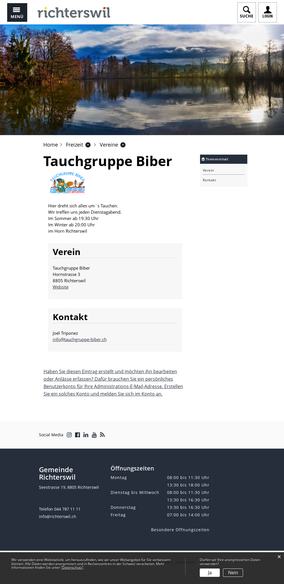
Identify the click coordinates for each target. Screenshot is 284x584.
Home (50, 144)
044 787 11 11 (67, 509)
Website (63, 287)
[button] (74, 144)
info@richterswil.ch (57, 516)
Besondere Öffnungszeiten (180, 529)
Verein (208, 170)
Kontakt (209, 180)
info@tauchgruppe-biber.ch (80, 339)
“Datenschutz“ (72, 567)
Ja (210, 572)
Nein (233, 572)
